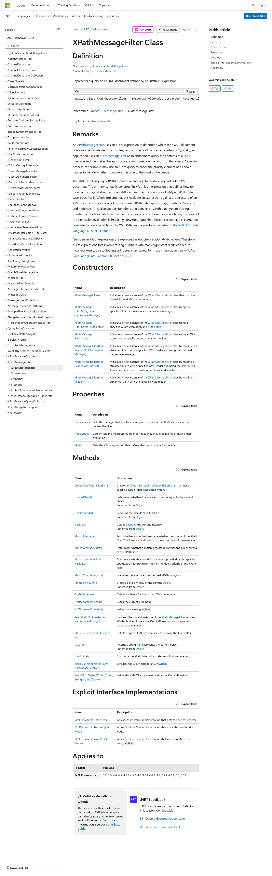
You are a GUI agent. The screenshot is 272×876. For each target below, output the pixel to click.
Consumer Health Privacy (113, 864)
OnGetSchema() (84, 594)
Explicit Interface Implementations (231, 62)
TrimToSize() (82, 656)
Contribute (70, 864)
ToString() (80, 644)
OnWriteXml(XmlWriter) (89, 609)
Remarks (216, 42)
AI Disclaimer (12, 864)
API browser (100, 29)
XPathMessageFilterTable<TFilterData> (153, 485)
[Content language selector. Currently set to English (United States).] (23, 855)
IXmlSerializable (101, 121)
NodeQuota (82, 433)
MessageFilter (113, 111)
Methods (216, 57)
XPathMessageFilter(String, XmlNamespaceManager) (87, 311)
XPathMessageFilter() (87, 295)
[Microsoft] (7, 5)
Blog (53, 864)
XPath (78, 445)
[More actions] (195, 29)
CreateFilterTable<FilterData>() (93, 485)
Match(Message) (85, 536)
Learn (76, 29)
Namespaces (82, 422)
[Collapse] (58, 29)
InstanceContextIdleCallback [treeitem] (25, 238)
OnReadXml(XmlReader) (89, 602)
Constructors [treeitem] (19, 373)
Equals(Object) (83, 497)
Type (130, 524)
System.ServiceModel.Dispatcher (108, 66)
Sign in (263, 5)
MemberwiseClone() (86, 582)
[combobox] (34, 38)
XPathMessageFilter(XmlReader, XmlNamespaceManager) (89, 350)
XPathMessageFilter (90, 145)
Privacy (86, 864)
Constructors (218, 47)
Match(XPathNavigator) (89, 575)
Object (94, 111)
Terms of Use (144, 864)
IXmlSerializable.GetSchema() (92, 720)
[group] (136, 99)
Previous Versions (35, 864)
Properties (217, 52)
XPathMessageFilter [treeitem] (23, 367)
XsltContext (155, 327)
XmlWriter (160, 663)
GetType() (80, 524)
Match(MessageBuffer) (88, 548)
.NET (86, 29)
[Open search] (253, 5)
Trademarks (163, 864)
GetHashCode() (84, 513)
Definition (217, 37)
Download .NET (255, 16)
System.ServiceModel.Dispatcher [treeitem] (27, 53)
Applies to (217, 68)
